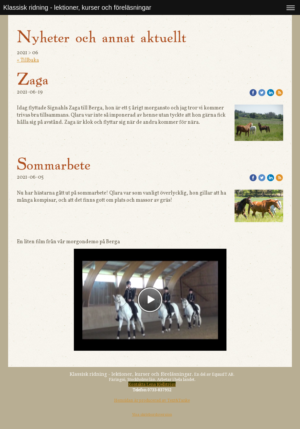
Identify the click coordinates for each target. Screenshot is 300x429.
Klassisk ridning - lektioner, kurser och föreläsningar (77, 7)
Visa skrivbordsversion (152, 414)
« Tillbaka (28, 60)
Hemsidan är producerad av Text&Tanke (152, 400)
